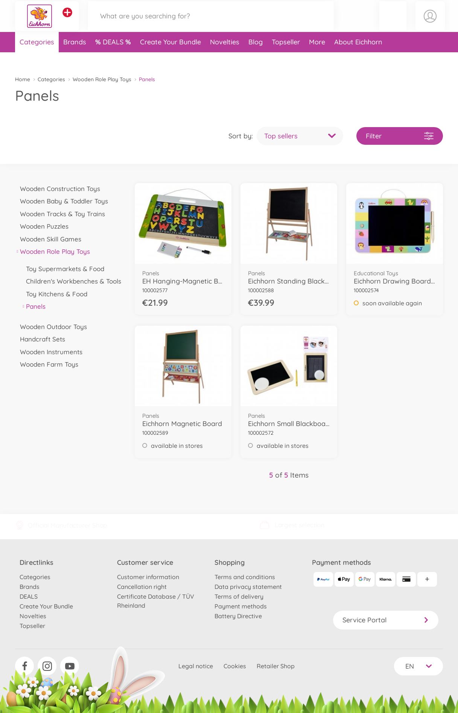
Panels (33, 306)
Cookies (235, 666)
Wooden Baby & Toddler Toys (61, 201)
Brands (74, 57)
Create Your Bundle (170, 57)
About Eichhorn (358, 57)
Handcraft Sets (40, 339)
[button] (393, 24)
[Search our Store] (211, 24)
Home (22, 79)
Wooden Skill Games (48, 239)
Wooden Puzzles (41, 226)
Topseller (286, 57)
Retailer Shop (276, 666)
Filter (400, 136)
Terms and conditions (245, 577)
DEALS (114, 57)
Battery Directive (238, 616)
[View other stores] (67, 20)
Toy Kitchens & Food (54, 294)
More (317, 57)
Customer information (148, 577)
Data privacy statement (248, 586)
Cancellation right (142, 586)
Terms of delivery (239, 596)
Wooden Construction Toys (57, 189)
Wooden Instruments (48, 352)
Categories (37, 57)
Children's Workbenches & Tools (71, 281)
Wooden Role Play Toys (102, 79)
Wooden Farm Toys (46, 364)
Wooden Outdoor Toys (51, 327)
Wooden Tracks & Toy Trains (60, 214)
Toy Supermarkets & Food (62, 269)
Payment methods (241, 606)
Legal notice (195, 666)
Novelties (224, 57)
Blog (255, 57)
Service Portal (385, 620)
